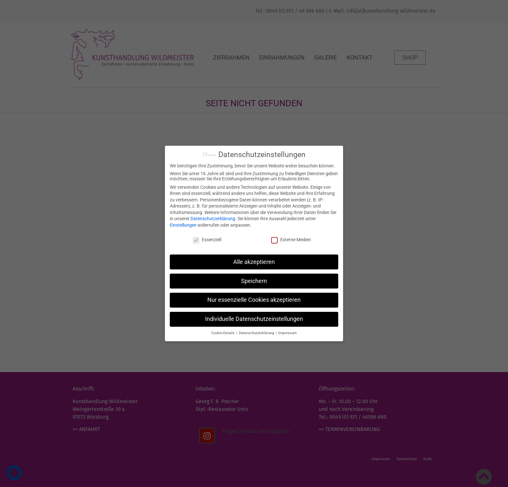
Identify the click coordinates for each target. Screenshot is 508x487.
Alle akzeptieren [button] (254, 259)
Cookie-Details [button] (223, 331)
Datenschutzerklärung (212, 216)
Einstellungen (183, 223)
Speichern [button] (254, 279)
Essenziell (207, 237)
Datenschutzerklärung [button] (257, 331)
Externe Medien (291, 237)
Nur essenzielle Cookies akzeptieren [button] (254, 298)
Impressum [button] (287, 331)
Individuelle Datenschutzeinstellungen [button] (254, 317)
